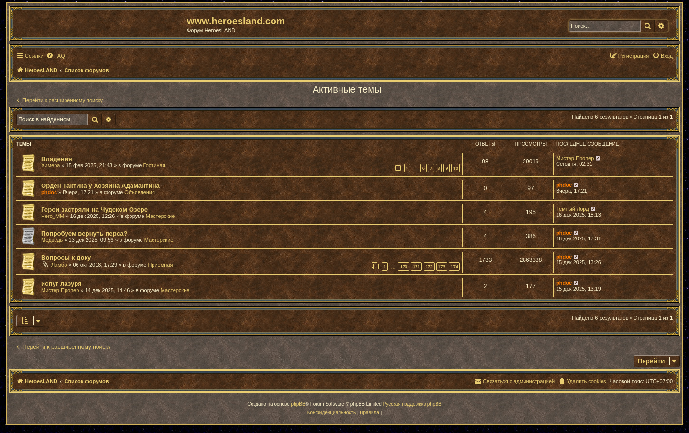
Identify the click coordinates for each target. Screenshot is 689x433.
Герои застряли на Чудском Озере (94, 209)
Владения (56, 158)
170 (403, 266)
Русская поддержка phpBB (412, 404)
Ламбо (59, 265)
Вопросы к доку (66, 257)
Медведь (52, 240)
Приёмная (160, 265)
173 (441, 266)
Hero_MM (52, 216)
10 (455, 168)
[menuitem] (55, 56)
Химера (50, 165)
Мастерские (160, 216)
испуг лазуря (61, 283)
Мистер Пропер (575, 158)
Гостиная (154, 165)
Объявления (139, 192)
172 (429, 266)
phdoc (49, 192)
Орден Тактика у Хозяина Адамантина (100, 185)
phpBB (298, 404)
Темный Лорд (572, 209)
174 (454, 266)
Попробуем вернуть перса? (84, 233)
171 (416, 266)
